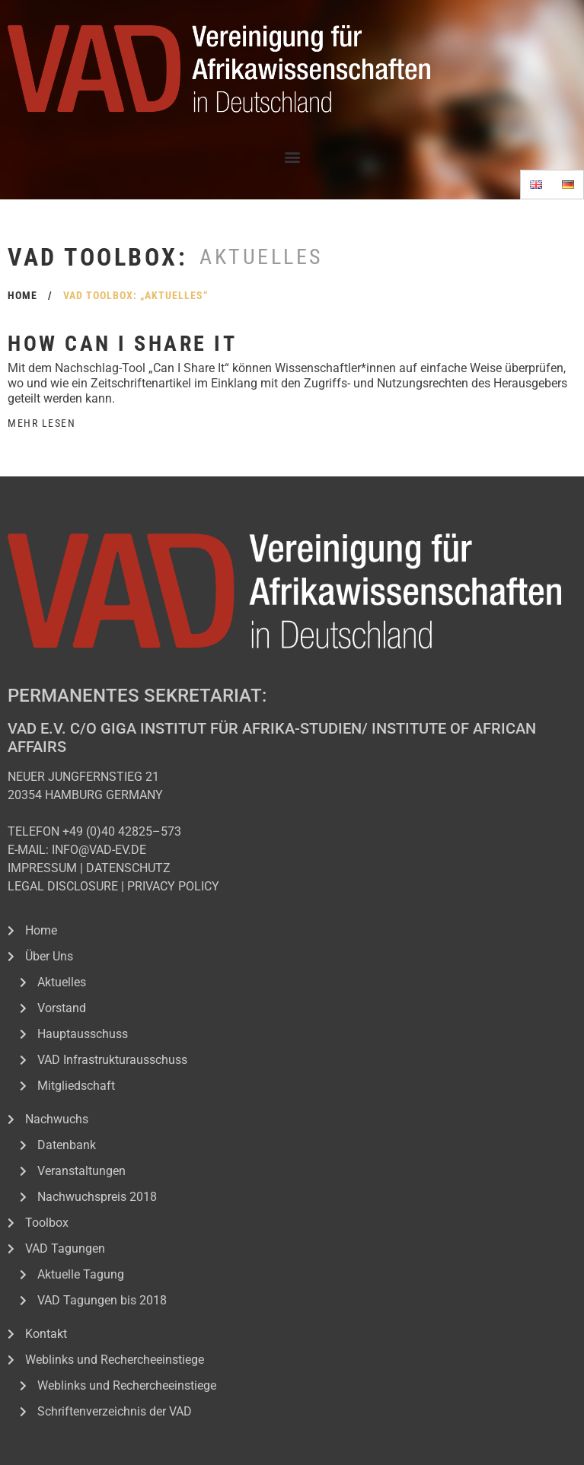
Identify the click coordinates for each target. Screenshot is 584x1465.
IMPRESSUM (42, 868)
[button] (292, 156)
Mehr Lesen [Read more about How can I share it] (41, 423)
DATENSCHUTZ (128, 868)
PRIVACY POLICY (173, 886)
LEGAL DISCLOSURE (63, 886)
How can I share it (122, 343)
